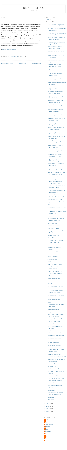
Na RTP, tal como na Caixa (54, 354)
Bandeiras (50, 245)
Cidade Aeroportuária (53, 309)
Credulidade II (51, 390)
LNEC (49, 302)
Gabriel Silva (48, 427)
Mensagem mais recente (7, 63)
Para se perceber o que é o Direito (56, 318)
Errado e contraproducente (54, 235)
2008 (47, 19)
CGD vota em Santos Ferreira (55, 264)
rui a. (46, 440)
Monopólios (50, 399)
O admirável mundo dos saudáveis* (56, 356)
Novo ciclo (50, 283)
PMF (46, 436)
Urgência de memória (53, 342)
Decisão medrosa (51, 366)
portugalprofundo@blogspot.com (9, 49)
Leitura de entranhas (52, 256)
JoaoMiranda (48, 431)
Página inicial (22, 63)
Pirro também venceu (52, 238)
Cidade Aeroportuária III (53, 278)
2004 (47, 411)
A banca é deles (51, 216)
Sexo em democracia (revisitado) (55, 335)
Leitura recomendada (52, 376)
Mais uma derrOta (52, 383)
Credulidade (50, 397)
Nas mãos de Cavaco (52, 324)
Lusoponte (50, 281)
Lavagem (49, 311)
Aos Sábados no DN (52, 259)
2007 (47, 403)
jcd (45, 438)
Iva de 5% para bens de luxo (54, 199)
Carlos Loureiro (49, 424)
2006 (47, 406)
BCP (48, 276)
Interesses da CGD (52, 223)
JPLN (46, 429)
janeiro (50, 22)
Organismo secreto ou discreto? (55, 202)
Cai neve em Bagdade (53, 363)
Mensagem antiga (36, 63)
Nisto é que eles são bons (53, 321)
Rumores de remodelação (53, 225)
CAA (46, 422)
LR (46, 433)
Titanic (49, 204)
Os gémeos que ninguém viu (54, 228)
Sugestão (49, 261)
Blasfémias (33, 8)
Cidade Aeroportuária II (53, 299)
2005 (47, 408)
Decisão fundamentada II (53, 369)
